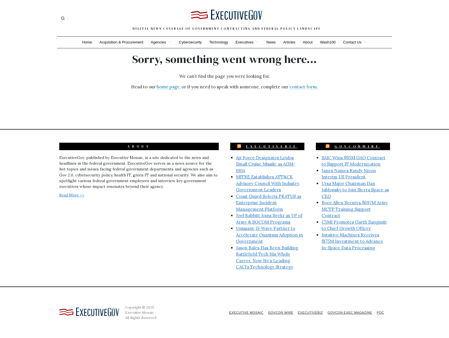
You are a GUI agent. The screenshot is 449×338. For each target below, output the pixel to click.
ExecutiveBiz (272, 146)
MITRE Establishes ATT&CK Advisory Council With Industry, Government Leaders (268, 183)
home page (168, 87)
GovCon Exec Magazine (348, 312)
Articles (290, 42)
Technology (218, 42)
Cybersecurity (189, 42)
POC (380, 312)
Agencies (156, 42)
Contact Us (355, 42)
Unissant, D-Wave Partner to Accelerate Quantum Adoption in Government (269, 235)
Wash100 (330, 42)
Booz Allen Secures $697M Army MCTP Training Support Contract (355, 209)
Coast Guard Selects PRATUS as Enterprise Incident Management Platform (268, 203)
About (309, 42)
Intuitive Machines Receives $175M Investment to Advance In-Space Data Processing (352, 241)
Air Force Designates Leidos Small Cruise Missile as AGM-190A (265, 164)
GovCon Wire (277, 312)
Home (84, 42)
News (271, 42)
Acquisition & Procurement (119, 42)
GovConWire (357, 146)
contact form (303, 87)
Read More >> (71, 195)
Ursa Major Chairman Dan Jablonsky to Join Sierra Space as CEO (355, 190)
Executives (244, 42)
